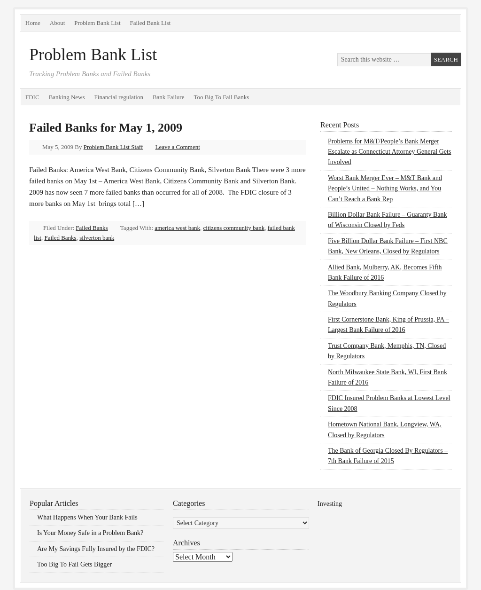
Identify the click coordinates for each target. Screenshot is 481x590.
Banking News (67, 97)
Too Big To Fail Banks (221, 97)
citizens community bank (234, 227)
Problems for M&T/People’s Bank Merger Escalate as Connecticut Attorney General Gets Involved (389, 152)
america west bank (177, 227)
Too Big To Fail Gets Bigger (74, 564)
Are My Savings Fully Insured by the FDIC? (96, 548)
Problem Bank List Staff (113, 146)
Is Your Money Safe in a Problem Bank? (90, 532)
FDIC (32, 97)
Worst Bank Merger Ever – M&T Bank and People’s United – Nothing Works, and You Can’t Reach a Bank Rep (385, 188)
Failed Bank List (150, 22)
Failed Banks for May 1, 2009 (105, 127)
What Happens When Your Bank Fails (87, 517)
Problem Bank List (97, 22)
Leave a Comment (177, 146)
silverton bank (96, 237)
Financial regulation (118, 97)
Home (32, 22)
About (57, 22)
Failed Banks (92, 227)
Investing (330, 503)
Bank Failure (169, 97)
